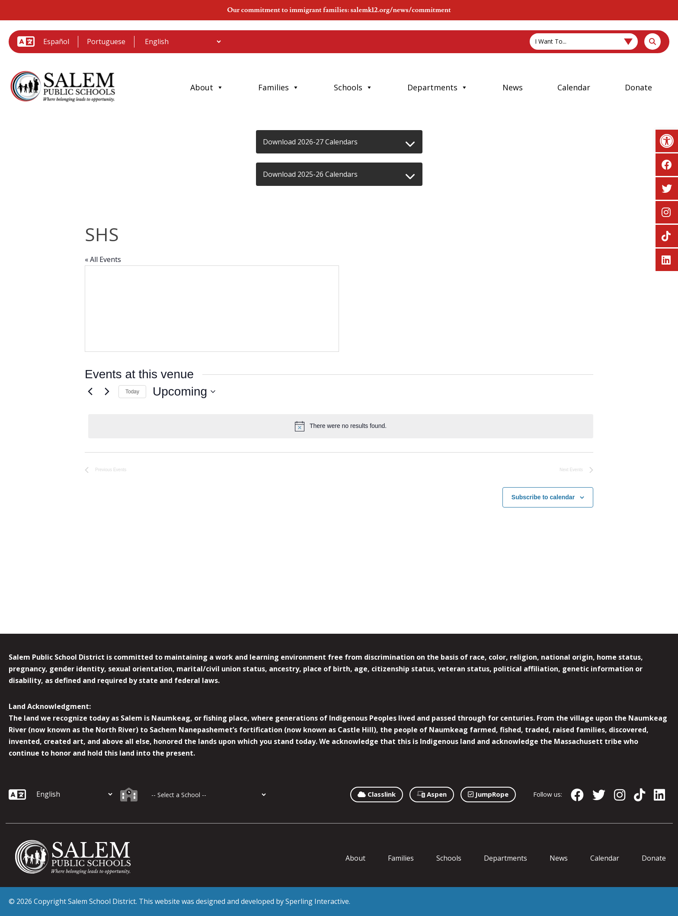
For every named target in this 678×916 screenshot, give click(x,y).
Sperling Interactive (317, 901)
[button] (667, 141)
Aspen (432, 794)
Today (132, 392)
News (512, 87)
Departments (437, 87)
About (207, 87)
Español (56, 41)
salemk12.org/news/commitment (400, 10)
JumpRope (488, 794)
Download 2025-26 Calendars (310, 174)
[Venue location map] (212, 308)
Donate (638, 87)
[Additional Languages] (182, 41)
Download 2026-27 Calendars (310, 142)
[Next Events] (107, 391)
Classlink (377, 794)
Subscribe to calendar (543, 497)
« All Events (103, 259)
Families (278, 87)
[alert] (340, 426)
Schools (353, 87)
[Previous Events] (90, 391)
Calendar (573, 87)
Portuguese (106, 41)
